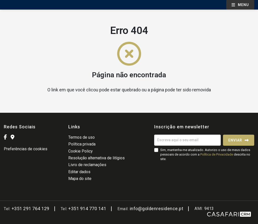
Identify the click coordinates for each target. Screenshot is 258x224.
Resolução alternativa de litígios (96, 158)
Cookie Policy (80, 151)
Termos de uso (81, 137)
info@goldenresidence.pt (156, 208)
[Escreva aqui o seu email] (187, 140)
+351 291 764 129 (30, 208)
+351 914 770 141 (87, 208)
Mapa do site (79, 178)
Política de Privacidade (217, 154)
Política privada (81, 144)
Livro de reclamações (87, 164)
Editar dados (79, 171)
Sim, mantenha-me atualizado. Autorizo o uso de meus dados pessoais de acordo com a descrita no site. (205, 154)
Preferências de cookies (25, 148)
